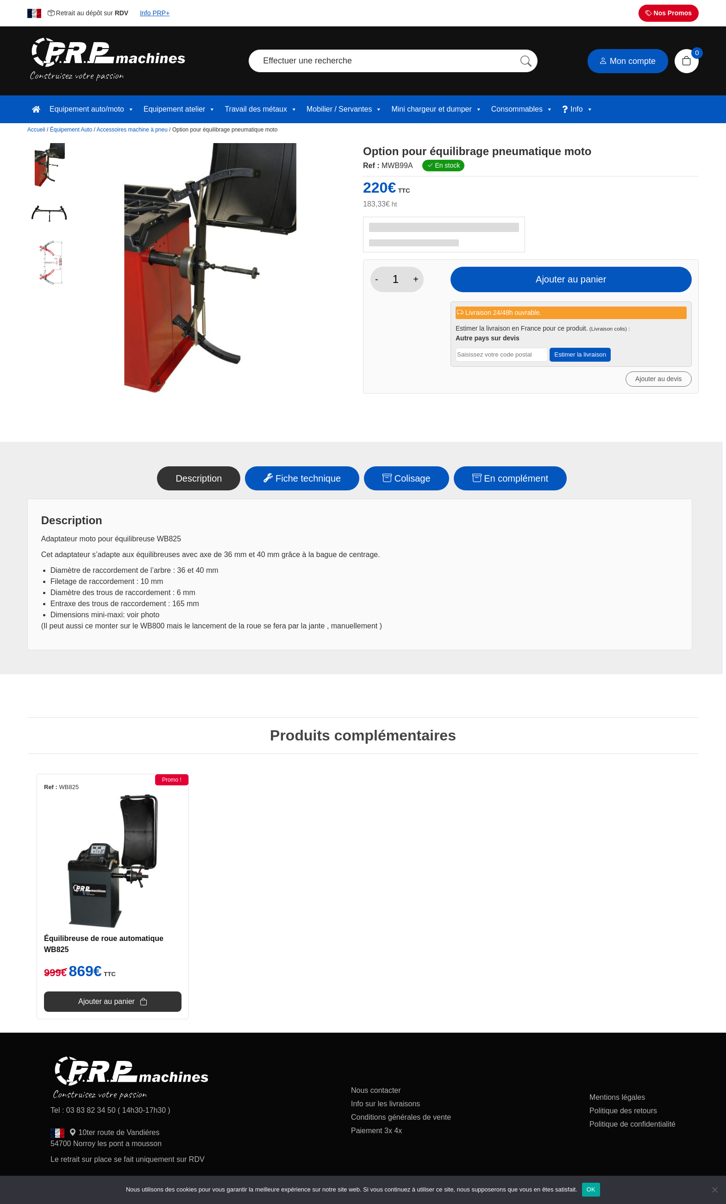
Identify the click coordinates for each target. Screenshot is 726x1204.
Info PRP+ (154, 13)
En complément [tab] (510, 478)
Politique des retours (624, 1111)
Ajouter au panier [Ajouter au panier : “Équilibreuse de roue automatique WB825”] (106, 1001)
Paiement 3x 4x (376, 1131)
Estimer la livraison (580, 354)
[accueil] (36, 109)
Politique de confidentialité (632, 1124)
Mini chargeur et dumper (436, 109)
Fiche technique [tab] (302, 478)
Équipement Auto (71, 129)
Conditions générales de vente (401, 1117)
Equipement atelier (179, 109)
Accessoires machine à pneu (131, 129)
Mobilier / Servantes (344, 109)
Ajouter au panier (571, 279)
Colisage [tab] (406, 478)
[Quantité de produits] (395, 279)
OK (591, 1189)
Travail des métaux (261, 109)
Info (581, 109)
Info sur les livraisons (385, 1104)
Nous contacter (376, 1090)
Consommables (522, 109)
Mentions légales (617, 1097)
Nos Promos (668, 13)
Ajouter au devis (658, 379)
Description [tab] (198, 478)
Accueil (36, 129)
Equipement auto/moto (92, 109)
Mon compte (627, 61)
